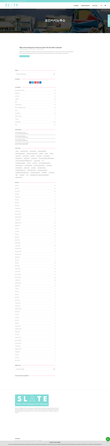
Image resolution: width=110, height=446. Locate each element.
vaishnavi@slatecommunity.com (21, 1)
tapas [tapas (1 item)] (85, 186)
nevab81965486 (87, 108)
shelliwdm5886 (24, 49)
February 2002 (79, 355)
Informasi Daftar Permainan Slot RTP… (84, 118)
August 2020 (79, 329)
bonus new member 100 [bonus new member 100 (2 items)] (81, 131)
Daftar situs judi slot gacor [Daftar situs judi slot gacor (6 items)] (82, 133)
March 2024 (79, 223)
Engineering (79, 67)
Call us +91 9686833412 (9, 1)
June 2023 (79, 249)
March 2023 (79, 257)
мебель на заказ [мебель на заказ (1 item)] (80, 194)
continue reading (24, 58)
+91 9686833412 (78, 429)
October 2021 (79, 297)
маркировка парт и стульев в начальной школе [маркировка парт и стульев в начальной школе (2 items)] (85, 191)
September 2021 (80, 300)
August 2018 (79, 349)
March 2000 (79, 378)
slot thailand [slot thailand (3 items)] (79, 186)
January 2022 (79, 289)
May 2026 (78, 203)
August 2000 (79, 369)
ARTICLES (93, 5)
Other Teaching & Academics (82, 81)
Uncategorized (40, 49)
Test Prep (78, 93)
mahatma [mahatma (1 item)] (87, 138)
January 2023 (79, 263)
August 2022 (79, 274)
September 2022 (80, 272)
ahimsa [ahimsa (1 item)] (78, 126)
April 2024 (78, 220)
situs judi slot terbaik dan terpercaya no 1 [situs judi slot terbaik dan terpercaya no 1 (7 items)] (85, 150)
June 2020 (79, 335)
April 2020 (78, 340)
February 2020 (79, 343)
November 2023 (80, 234)
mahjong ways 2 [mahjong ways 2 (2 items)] (80, 143)
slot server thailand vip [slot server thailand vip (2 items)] (81, 183)
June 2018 (79, 352)
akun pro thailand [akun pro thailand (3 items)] (85, 126)
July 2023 (78, 246)
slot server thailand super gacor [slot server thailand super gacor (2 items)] (83, 181)
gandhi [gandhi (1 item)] (78, 136)
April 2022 (78, 280)
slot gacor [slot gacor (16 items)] (79, 157)
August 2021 (79, 303)
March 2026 (79, 209)
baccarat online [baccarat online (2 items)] (80, 129)
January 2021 (79, 323)
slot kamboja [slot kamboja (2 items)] (79, 167)
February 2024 (79, 226)
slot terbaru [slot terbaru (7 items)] (91, 183)
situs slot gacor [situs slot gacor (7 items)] (80, 152)
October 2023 (79, 237)
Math (78, 76)
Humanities (79, 70)
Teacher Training (80, 90)
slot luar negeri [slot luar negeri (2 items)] (87, 167)
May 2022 (78, 277)
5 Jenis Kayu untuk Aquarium (82, 110)
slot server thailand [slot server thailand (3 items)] (81, 176)
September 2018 (80, 346)
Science (78, 84)
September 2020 (80, 326)
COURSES (74, 5)
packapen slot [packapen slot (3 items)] (88, 143)
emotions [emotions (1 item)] (91, 133)
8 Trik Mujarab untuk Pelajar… (82, 107)
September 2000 (80, 366)
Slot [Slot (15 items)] (86, 152)
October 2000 (79, 363)
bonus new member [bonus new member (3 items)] (89, 129)
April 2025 (78, 211)
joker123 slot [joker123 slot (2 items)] (90, 136)
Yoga (77, 98)
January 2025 (79, 214)
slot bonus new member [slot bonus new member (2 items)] (82, 155)
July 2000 (78, 372)
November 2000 (80, 360)
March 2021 (79, 317)
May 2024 (78, 217)
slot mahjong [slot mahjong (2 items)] (80, 169)
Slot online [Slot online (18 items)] (87, 169)
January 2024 (79, 229)
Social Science (79, 87)
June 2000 (79, 375)
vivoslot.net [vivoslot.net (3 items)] (90, 186)
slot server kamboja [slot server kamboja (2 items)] (81, 171)
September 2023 (80, 240)
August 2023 (79, 243)
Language (78, 73)
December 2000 (80, 358)
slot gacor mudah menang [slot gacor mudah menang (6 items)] (82, 164)
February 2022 (79, 286)
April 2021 (78, 315)
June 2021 (79, 309)
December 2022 (80, 266)
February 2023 (79, 260)
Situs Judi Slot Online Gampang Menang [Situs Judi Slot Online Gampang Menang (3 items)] (84, 148)
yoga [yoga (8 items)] (78, 188)
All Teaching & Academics (81, 64)
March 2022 (79, 283)
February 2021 (79, 320)
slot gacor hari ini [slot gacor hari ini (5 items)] (80, 162)
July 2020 (78, 332)
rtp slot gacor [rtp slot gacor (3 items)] (80, 145)
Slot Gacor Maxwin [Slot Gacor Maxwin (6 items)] (90, 162)
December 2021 (80, 292)
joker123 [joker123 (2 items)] (84, 136)
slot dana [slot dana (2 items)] (90, 155)
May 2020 (78, 338)
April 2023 (78, 254)
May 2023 (78, 252)
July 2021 (78, 306)
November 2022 (80, 269)
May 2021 (78, 312)
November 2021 (80, 295)
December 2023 (80, 231)
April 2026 (78, 206)
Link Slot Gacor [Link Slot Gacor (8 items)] (80, 138)
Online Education (80, 78)
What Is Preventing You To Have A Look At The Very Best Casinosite (41, 48)
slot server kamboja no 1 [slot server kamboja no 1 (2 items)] (82, 174)
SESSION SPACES (84, 5)
